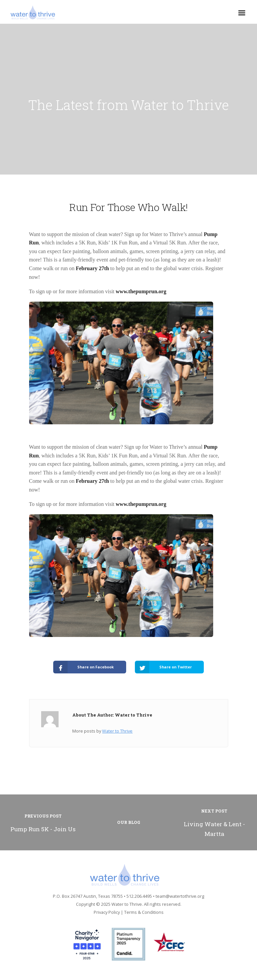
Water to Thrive (117, 731)
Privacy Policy (107, 912)
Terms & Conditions (144, 912)
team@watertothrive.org (180, 896)
